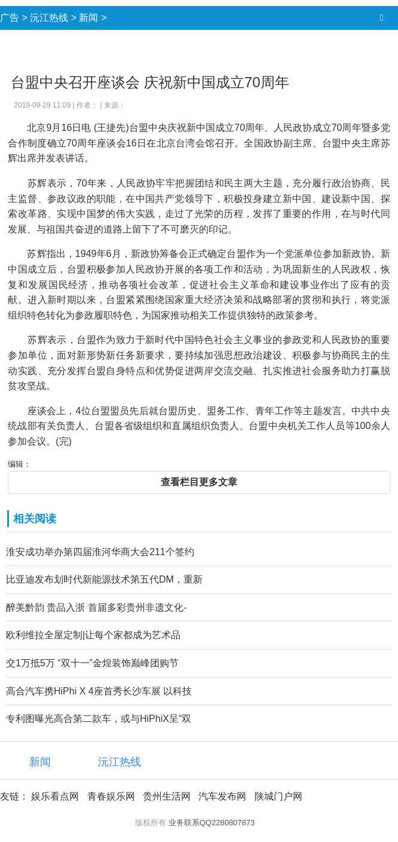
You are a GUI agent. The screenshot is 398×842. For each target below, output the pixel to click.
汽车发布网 (222, 796)
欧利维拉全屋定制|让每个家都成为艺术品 (93, 635)
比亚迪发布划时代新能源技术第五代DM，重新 (104, 579)
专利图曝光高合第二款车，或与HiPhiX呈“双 (98, 719)
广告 (9, 18)
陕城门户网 (278, 796)
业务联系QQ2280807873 (212, 822)
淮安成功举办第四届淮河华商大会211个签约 (100, 552)
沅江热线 (49, 18)
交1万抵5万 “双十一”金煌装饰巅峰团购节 (92, 663)
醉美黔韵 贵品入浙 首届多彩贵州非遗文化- (96, 607)
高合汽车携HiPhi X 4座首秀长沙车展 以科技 (99, 691)
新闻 (88, 18)
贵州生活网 (167, 796)
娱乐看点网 (55, 796)
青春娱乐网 (111, 796)
